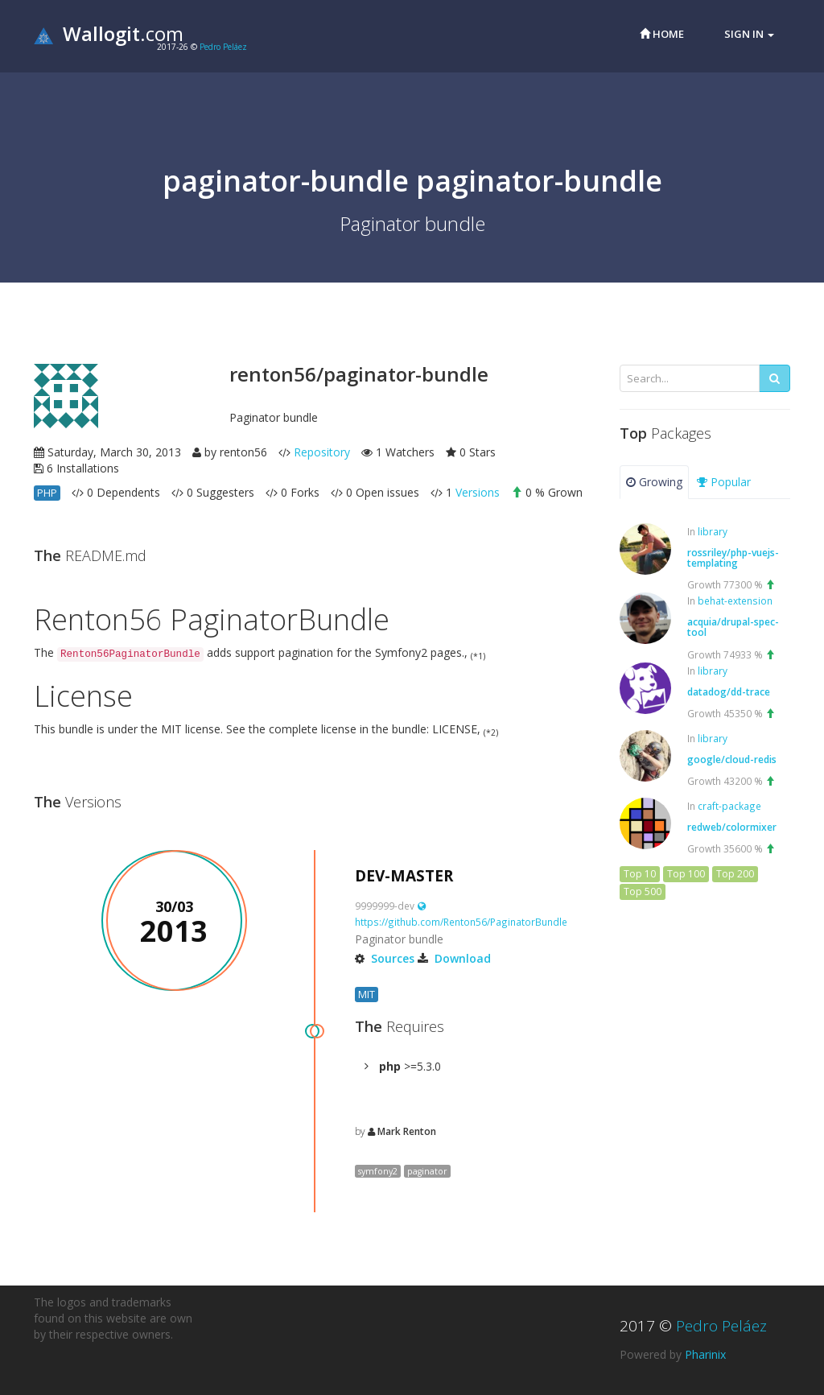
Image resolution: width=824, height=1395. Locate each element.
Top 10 (640, 874)
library (712, 531)
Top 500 (642, 891)
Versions (477, 492)
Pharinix (705, 1354)
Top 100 (686, 874)
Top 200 (735, 874)
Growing (654, 481)
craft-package (729, 805)
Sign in (749, 34)
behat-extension (735, 600)
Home (662, 34)
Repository (322, 452)
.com (108, 33)
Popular (724, 481)
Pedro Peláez (223, 46)
